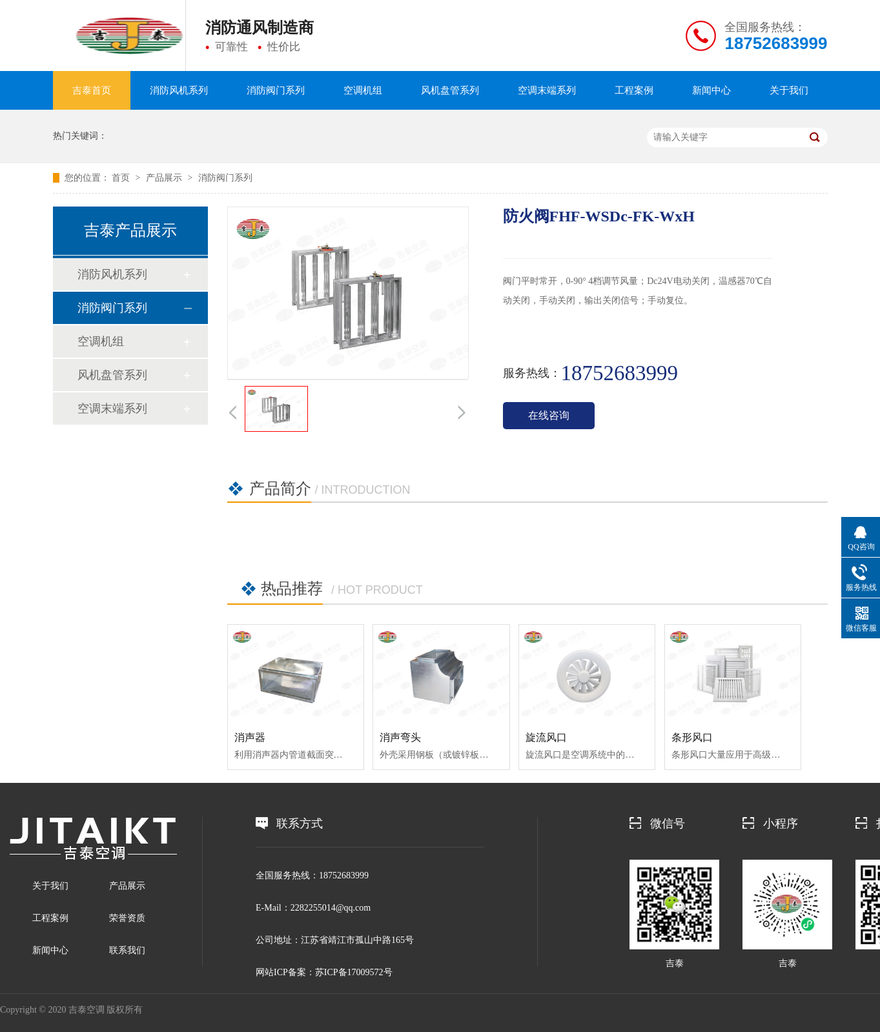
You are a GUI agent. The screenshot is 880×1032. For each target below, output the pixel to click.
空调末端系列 (547, 90)
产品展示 (164, 178)
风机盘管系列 (450, 90)
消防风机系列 (179, 90)
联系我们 (127, 950)
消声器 (249, 737)
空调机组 (362, 90)
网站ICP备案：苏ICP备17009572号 (324, 972)
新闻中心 (711, 90)
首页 (121, 178)
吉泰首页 (91, 90)
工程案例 (634, 90)
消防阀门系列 (276, 90)
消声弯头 (400, 737)
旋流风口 (546, 737)
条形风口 (692, 737)
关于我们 (789, 90)
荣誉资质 (127, 918)
